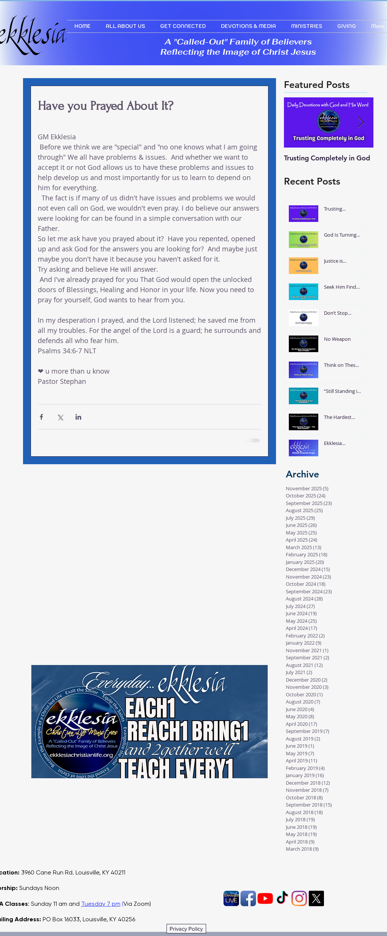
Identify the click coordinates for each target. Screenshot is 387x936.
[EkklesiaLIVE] (231, 898)
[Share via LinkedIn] (78, 416)
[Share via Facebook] (41, 416)
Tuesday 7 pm (100, 903)
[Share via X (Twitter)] (59, 416)
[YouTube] (265, 898)
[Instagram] (299, 898)
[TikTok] (282, 898)
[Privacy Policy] (186, 928)
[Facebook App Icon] (248, 898)
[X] (316, 898)
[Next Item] (361, 123)
